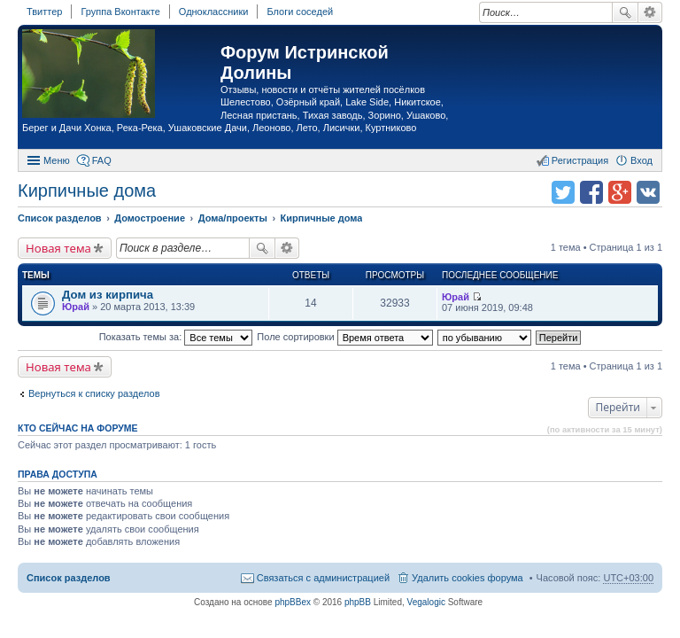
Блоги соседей (300, 11)
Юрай (75, 306)
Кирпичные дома (87, 190)
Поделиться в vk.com (648, 192)
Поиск (625, 12)
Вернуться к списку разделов (93, 393)
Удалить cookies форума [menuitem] (467, 577)
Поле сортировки (344, 336)
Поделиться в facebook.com (591, 192)
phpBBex (292, 602)
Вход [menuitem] (641, 160)
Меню (56, 160)
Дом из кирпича (107, 294)
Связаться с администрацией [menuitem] (323, 577)
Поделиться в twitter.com (563, 192)
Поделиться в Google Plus (619, 192)
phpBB (357, 602)
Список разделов (69, 577)
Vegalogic (426, 602)
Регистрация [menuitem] (580, 160)
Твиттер (44, 11)
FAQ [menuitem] (102, 160)
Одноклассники (214, 11)
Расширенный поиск (650, 12)
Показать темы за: (176, 336)
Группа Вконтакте (120, 11)
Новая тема (58, 248)
